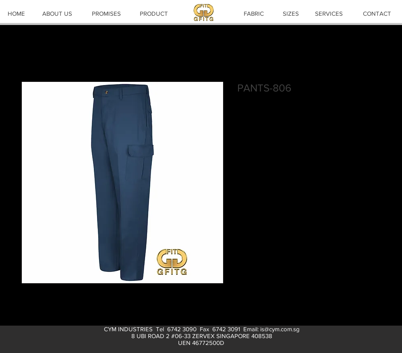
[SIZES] (290, 13)
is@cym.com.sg (280, 329)
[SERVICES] (328, 13)
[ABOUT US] (57, 13)
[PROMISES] (106, 13)
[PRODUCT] (153, 13)
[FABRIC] (253, 13)
